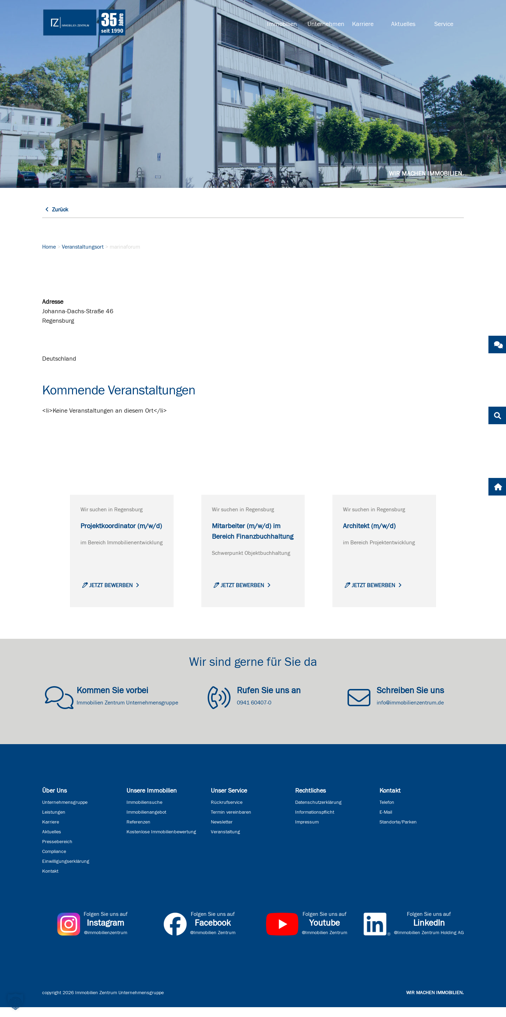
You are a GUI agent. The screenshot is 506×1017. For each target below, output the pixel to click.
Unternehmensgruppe (64, 812)
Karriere (363, 24)
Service (443, 24)
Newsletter (222, 831)
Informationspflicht (314, 822)
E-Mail (385, 822)
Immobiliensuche (144, 812)
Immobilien (282, 24)
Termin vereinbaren (231, 822)
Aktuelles (403, 24)
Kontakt (50, 881)
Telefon (386, 812)
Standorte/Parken (398, 831)
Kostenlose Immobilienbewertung (161, 841)
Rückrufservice (226, 812)
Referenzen (138, 831)
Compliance (54, 861)
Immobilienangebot (146, 822)
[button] (15, 1001)
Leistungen (53, 822)
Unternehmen (325, 24)
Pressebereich (57, 851)
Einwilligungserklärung (65, 871)
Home (49, 247)
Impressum (307, 831)
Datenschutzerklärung (318, 812)
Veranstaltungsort (83, 247)
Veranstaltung (225, 841)
